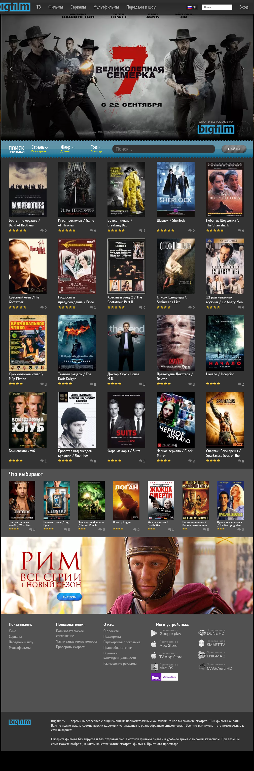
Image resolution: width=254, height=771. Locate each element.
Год (96, 147)
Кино (12, 631)
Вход (243, 7)
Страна (39, 147)
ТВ (39, 7)
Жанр (68, 147)
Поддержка (112, 636)
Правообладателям (117, 648)
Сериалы (78, 7)
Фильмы (55, 7)
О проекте (111, 631)
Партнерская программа (121, 642)
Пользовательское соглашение (70, 633)
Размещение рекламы (119, 663)
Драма (65, 151)
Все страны (39, 151)
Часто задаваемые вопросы (77, 641)
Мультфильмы (106, 7)
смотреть (69, 597)
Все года (96, 151)
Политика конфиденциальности (119, 655)
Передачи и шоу (141, 7)
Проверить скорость (71, 647)
